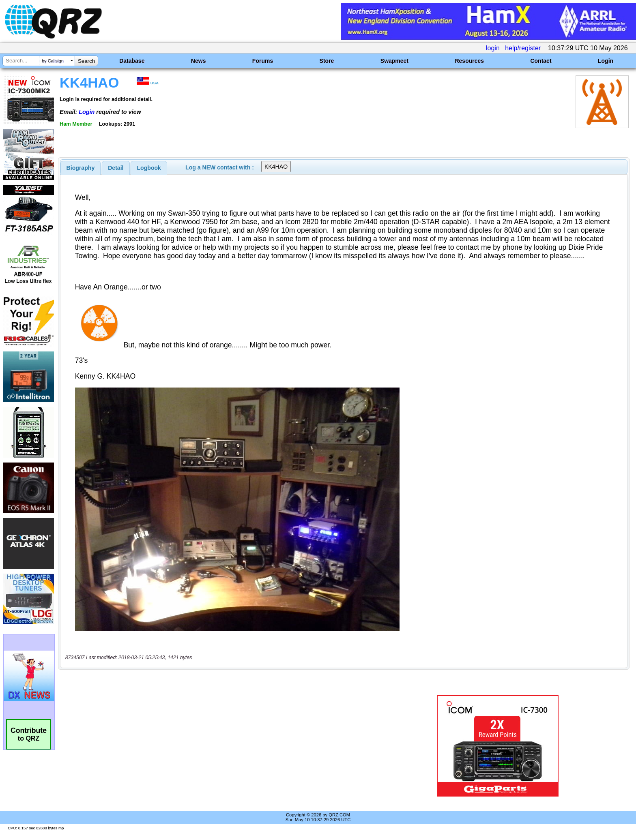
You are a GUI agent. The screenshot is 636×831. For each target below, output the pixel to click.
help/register (523, 48)
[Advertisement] (218, 746)
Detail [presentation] (115, 168)
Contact (540, 61)
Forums (262, 61)
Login (605, 61)
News (198, 61)
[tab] (80, 168)
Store (327, 61)
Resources (469, 61)
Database (131, 61)
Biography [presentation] (81, 168)
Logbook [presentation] (149, 168)
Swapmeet (394, 61)
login (493, 48)
